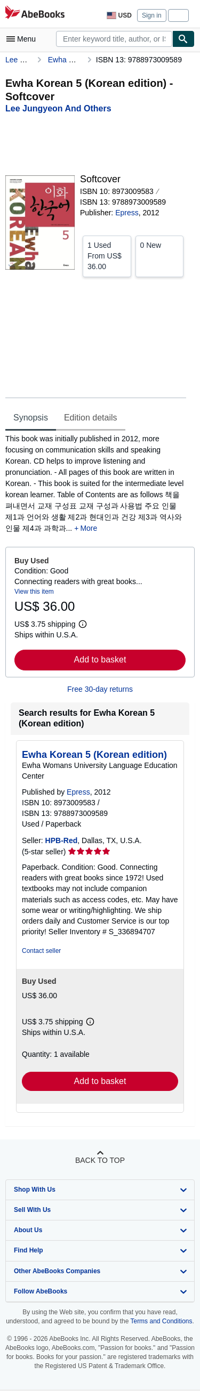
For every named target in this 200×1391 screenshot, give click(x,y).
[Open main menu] (23, 39)
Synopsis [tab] (30, 417)
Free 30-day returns (100, 689)
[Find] (183, 39)
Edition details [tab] (90, 417)
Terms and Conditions (161, 1321)
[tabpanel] (95, 483)
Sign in (152, 15)
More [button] (88, 528)
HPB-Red (61, 840)
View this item (34, 591)
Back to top (100, 1160)
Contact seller (41, 951)
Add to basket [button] (100, 659)
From (106, 255)
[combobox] (114, 39)
